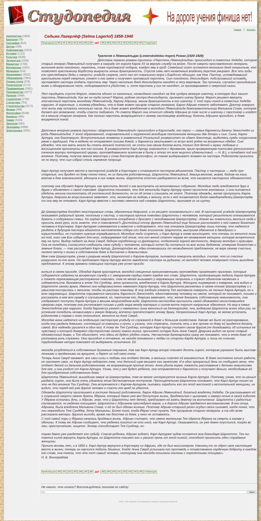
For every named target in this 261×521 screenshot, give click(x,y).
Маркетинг (12, 64)
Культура (11, 57)
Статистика (13, 102)
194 (134, 43)
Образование (14, 78)
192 (124, 43)
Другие (10, 46)
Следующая (150, 43)
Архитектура (14, 36)
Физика (10, 109)
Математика (13, 67)
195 (140, 43)
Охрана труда (14, 81)
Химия (10, 120)
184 (80, 43)
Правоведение (15, 88)
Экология (12, 123)
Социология (13, 99)
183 (74, 43)
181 (64, 43)
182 (69, 43)
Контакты (251, 30)
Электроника (14, 130)
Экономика (13, 127)
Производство (14, 92)
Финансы (11, 116)
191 (119, 43)
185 (85, 43)
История (11, 53)
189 (108, 43)
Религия (11, 95)
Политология (14, 85)
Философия (13, 113)
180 (58, 43)
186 (91, 43)
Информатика (14, 50)
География (12, 43)
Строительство (15, 106)
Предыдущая (48, 43)
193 (129, 43)
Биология (12, 39)
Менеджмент (14, 74)
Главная (237, 30)
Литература (13, 60)
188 (102, 43)
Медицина (12, 71)
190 (113, 43)
